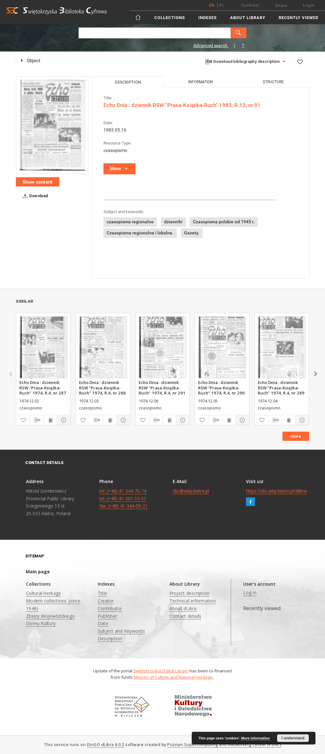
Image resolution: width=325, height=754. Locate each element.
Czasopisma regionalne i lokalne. (140, 232)
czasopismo (115, 150)
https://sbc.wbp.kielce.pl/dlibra (276, 491)
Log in (249, 592)
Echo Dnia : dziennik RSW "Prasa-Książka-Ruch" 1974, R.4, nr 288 (102, 387)
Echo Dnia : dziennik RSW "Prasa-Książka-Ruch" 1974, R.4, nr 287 (42, 387)
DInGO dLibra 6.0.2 (105, 744)
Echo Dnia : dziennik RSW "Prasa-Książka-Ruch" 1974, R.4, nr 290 (221, 387)
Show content (38, 182)
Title (102, 593)
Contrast (250, 5)
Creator (106, 601)
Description (110, 639)
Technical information (192, 601)
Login (309, 5)
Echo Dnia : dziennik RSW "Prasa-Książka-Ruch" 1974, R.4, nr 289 (281, 387)
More (296, 436)
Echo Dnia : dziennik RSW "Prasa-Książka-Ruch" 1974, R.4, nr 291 (162, 387)
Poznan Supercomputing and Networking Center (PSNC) (224, 744)
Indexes (207, 17)
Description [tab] (128, 82)
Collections (169, 17)
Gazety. (191, 232)
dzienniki (173, 221)
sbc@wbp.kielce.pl (191, 491)
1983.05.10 (114, 129)
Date (103, 623)
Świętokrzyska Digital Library (161, 671)
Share (281, 5)
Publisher (107, 616)
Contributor (110, 608)
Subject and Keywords (121, 631)
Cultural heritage (43, 593)
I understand (293, 738)
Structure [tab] (273, 82)
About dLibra (183, 608)
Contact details (185, 616)
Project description (189, 593)
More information (255, 738)
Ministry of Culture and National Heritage (174, 677)
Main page (38, 572)
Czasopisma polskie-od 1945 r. (224, 221)
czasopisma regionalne (130, 221)
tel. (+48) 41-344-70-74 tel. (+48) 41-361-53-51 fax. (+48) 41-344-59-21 (123, 498)
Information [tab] (200, 82)
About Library (247, 17)
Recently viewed (298, 17)
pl (222, 5)
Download (34, 195)
